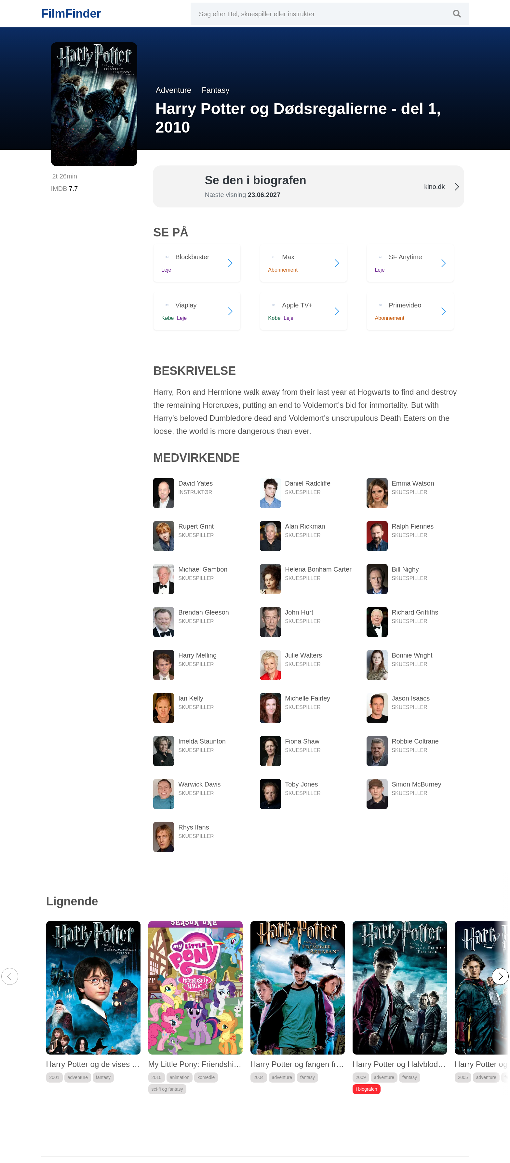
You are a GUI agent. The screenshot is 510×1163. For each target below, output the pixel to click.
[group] (93, 1007)
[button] (500, 976)
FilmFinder (71, 13)
